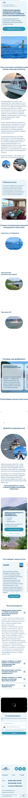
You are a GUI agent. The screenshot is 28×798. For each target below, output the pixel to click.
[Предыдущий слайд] (1, 411)
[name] (14, 723)
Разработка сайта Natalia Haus (8, 792)
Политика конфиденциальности (8, 790)
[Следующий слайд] (27, 411)
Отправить (14, 733)
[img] (20, 769)
